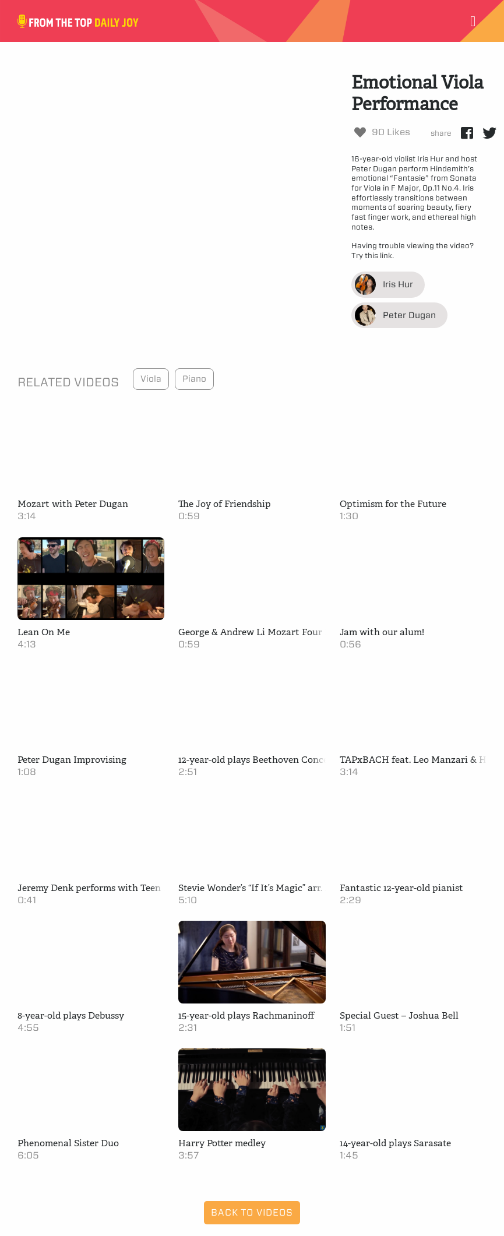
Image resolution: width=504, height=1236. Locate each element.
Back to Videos (251, 1212)
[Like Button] (360, 132)
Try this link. (372, 255)
